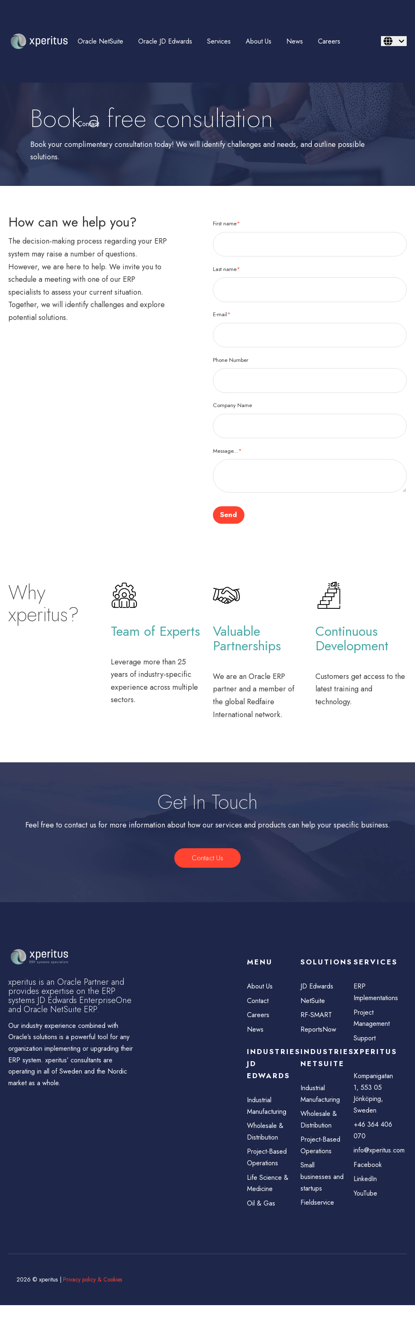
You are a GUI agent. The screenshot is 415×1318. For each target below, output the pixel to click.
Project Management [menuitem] (373, 1022)
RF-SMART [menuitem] (316, 1019)
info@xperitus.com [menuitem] (376, 1160)
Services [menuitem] (219, 41)
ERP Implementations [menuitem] (376, 995)
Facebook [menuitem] (368, 1175)
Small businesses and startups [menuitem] (323, 1188)
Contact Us (207, 859)
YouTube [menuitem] (366, 1206)
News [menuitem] (294, 41)
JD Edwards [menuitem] (317, 989)
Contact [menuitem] (88, 124)
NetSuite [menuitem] (313, 1004)
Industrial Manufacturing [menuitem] (268, 1114)
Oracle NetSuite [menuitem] (100, 41)
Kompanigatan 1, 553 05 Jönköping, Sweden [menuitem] (375, 1100)
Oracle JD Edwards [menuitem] (165, 41)
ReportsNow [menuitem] (319, 1034)
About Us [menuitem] (258, 41)
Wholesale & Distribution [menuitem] (266, 1141)
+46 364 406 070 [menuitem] (374, 1139)
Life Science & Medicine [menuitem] (269, 1195)
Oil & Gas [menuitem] (262, 1216)
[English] (394, 41)
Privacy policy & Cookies (93, 1293)
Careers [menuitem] (329, 41)
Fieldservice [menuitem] (318, 1215)
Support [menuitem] (366, 1043)
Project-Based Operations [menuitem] (267, 1168)
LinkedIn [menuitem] (366, 1191)
